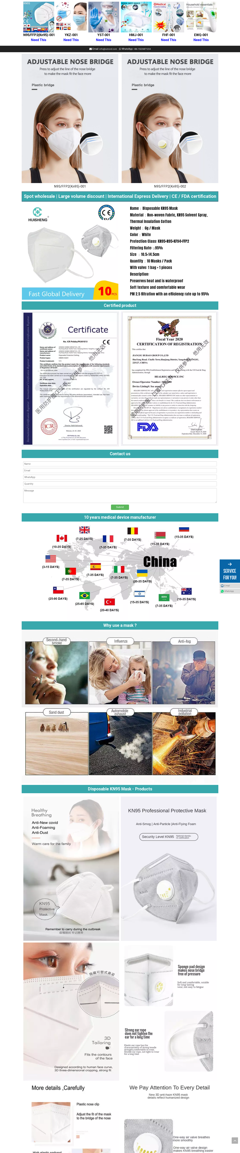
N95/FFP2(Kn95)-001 (38, 37)
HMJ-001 (136, 37)
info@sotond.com (108, 49)
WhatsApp (229, 591)
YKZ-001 (71, 37)
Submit (120, 507)
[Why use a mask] (120, 707)
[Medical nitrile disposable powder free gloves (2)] (120, 571)
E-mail (227, 586)
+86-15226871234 (142, 49)
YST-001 (103, 37)
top (235, 1140)
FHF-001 (168, 37)
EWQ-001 (201, 37)
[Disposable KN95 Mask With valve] (170, 118)
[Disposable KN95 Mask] (70, 118)
